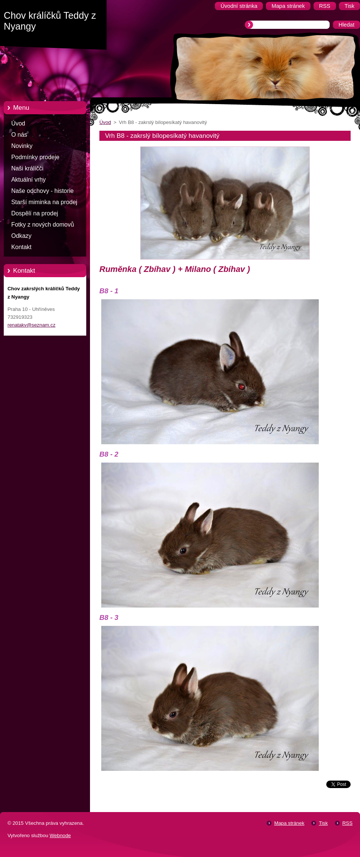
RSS (347, 823)
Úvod (18, 123)
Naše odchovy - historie (42, 191)
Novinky (22, 146)
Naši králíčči (27, 168)
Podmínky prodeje (35, 157)
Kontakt (21, 247)
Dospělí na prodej (34, 213)
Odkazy (21, 236)
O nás (19, 134)
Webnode (60, 835)
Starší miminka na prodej (44, 202)
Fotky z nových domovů (42, 224)
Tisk (323, 823)
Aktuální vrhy (28, 179)
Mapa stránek (289, 823)
